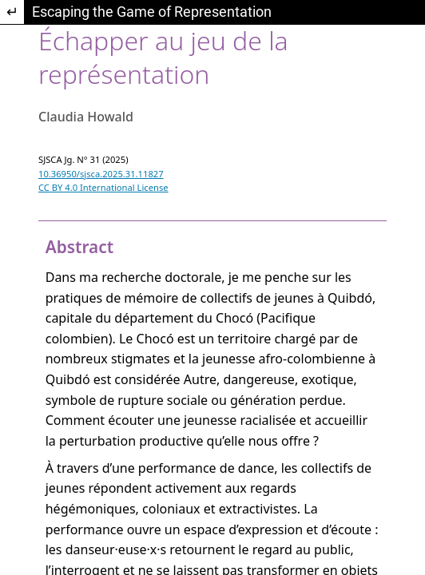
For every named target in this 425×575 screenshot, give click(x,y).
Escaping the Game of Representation (152, 11)
